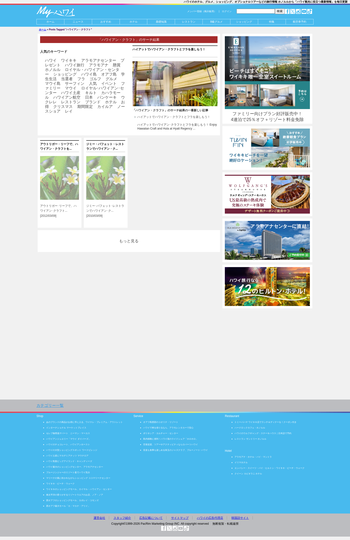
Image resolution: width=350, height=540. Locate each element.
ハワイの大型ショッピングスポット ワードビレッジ (71, 450)
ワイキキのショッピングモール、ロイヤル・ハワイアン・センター (79, 489)
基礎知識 (161, 21)
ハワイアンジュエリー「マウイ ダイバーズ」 (68, 439)
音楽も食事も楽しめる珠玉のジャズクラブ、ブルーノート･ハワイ (175, 450)
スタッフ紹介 (122, 518)
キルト (91, 93)
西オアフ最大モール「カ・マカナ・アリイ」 (68, 506)
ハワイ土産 (70, 93)
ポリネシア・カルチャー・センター (160, 433)
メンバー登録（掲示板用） (201, 11)
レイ (69, 111)
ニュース (78, 21)
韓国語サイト (240, 518)
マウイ (71, 88)
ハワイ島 (89, 74)
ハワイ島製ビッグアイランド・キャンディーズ (69, 461)
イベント (109, 83)
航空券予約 (299, 21)
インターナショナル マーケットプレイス (66, 428)
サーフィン (74, 83)
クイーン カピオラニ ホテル (248, 473)
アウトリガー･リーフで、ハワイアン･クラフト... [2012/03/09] (58, 211)
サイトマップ (180, 518)
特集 (271, 21)
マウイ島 (53, 83)
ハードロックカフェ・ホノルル (250, 428)
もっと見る (129, 241)
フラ (81, 79)
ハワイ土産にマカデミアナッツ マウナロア (67, 455)
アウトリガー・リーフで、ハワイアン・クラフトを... (59, 146)
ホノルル (53, 70)
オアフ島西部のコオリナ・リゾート (160, 422)
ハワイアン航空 (66, 97)
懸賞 (117, 65)
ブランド (93, 102)
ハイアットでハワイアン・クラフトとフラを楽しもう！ (168, 49)
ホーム (50, 21)
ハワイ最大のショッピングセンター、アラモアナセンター (74, 467)
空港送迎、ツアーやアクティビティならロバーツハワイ (170, 444)
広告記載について (151, 518)
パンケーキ (107, 97)
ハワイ (51, 60)
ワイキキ (69, 60)
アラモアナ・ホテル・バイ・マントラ (253, 457)
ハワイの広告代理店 (210, 518)
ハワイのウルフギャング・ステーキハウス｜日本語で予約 (263, 433)
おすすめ (105, 21)
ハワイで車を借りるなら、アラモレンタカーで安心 (168, 428)
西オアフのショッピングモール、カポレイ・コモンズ (72, 500)
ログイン (227, 11)
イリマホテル (241, 462)
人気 (93, 83)
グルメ (111, 79)
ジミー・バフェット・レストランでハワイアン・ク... (105, 146)
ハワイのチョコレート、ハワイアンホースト (68, 444)
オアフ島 (109, 74)
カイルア (105, 107)
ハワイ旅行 (74, 65)
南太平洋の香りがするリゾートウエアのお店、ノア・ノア (74, 495)
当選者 (67, 79)
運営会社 (99, 518)
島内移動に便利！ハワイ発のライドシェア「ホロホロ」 (170, 439)
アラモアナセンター (98, 60)
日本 (89, 97)
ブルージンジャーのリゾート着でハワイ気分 (68, 472)
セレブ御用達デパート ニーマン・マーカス (68, 433)
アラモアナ (98, 65)
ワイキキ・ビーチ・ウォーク (60, 483)
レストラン (70, 102)
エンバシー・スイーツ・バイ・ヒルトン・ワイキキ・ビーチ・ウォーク (270, 468)
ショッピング (244, 21)
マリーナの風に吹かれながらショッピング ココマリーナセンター (78, 478)
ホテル (134, 21)
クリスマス (63, 107)
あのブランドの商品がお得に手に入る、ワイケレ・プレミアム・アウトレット (84, 422)
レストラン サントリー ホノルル (250, 439)
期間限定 (85, 107)
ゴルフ (95, 79)
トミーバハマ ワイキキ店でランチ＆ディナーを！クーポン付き (266, 422)
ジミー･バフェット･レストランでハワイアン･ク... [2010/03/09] (105, 211)
